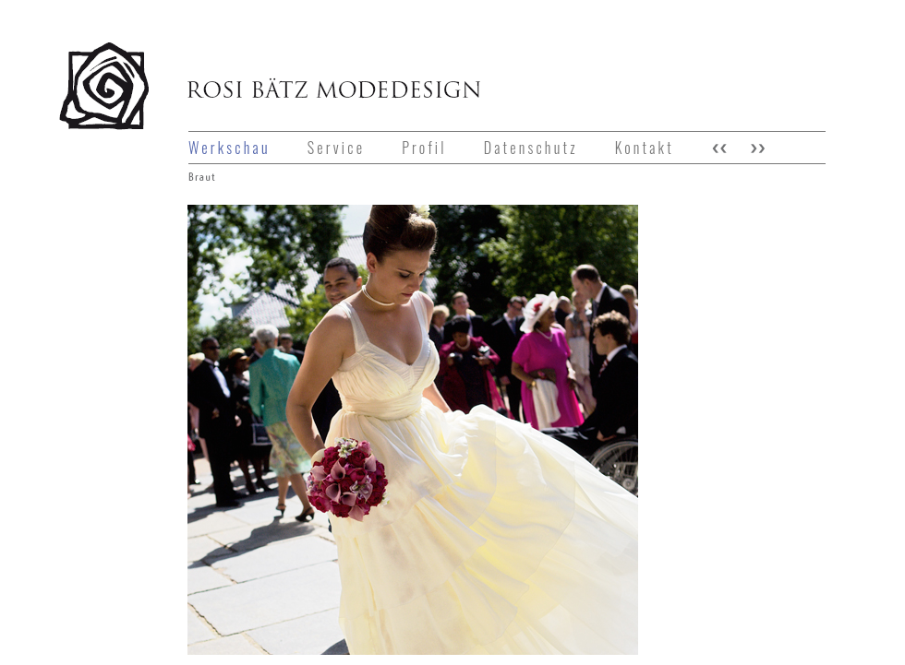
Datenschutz (531, 148)
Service (336, 148)
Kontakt (644, 148)
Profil (424, 148)
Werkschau (229, 147)
